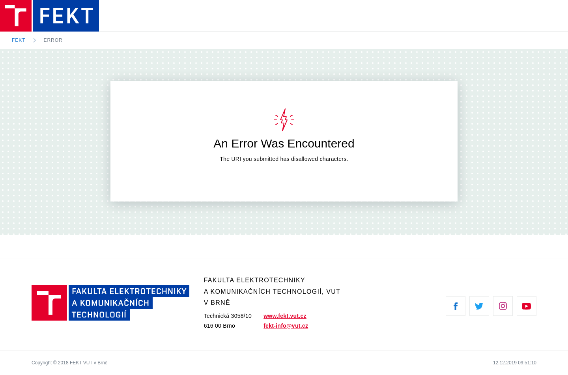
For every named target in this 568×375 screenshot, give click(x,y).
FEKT (19, 40)
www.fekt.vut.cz (284, 316)
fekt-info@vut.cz (285, 326)
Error (53, 40)
